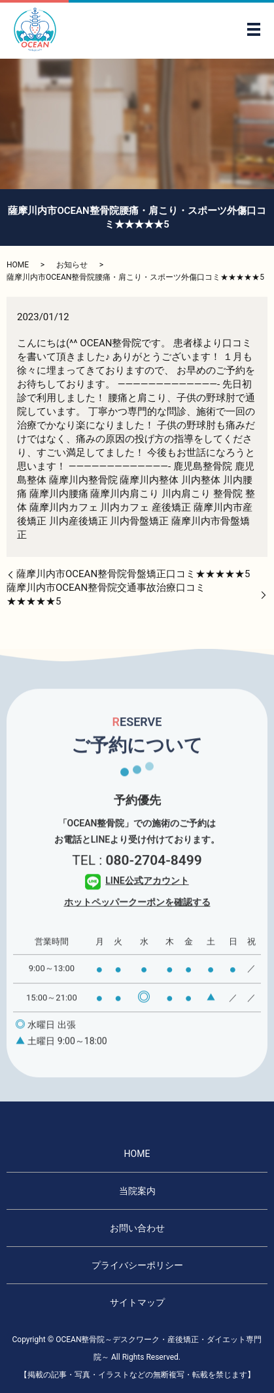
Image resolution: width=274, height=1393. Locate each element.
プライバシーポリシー (137, 1265)
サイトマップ (137, 1302)
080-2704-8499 (153, 878)
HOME (18, 264)
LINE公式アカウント (136, 898)
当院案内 (137, 1191)
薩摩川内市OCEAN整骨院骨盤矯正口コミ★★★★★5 (133, 574)
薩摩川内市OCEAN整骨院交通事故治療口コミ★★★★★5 (106, 594)
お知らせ (72, 264)
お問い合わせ (137, 1228)
